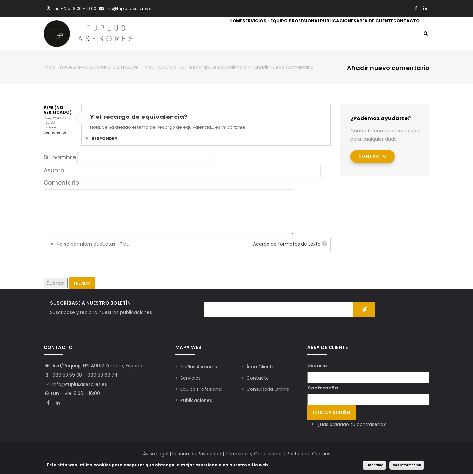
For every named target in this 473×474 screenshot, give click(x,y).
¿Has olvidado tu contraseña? (351, 424)
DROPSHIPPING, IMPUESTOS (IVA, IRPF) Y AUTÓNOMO (118, 67)
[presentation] (94, 264)
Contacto (402, 34)
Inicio (49, 67)
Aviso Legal (155, 453)
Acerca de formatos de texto (287, 244)
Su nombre (60, 157)
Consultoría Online (267, 389)
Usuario (317, 365)
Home (186, 34)
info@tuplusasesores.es (75, 384)
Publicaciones (315, 34)
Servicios (215, 34)
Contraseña (322, 388)
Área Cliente (260, 366)
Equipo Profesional (263, 34)
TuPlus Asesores (198, 366)
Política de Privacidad (196, 453)
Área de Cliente (361, 34)
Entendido (374, 465)
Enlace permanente (55, 130)
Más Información (406, 465)
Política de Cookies (308, 453)
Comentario (61, 182)
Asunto (54, 170)
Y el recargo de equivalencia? (215, 67)
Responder (104, 138)
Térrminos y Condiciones (254, 453)
